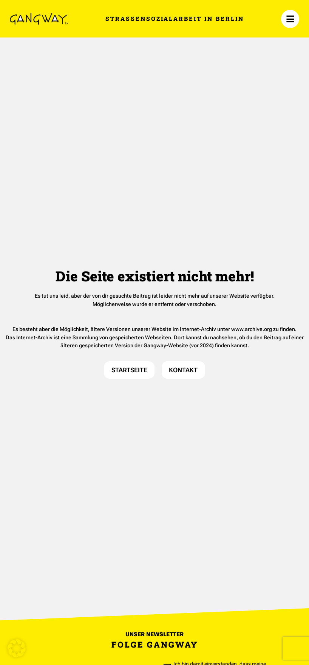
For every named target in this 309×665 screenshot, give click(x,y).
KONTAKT (183, 370)
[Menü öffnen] (290, 19)
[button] (16, 648)
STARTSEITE (129, 370)
